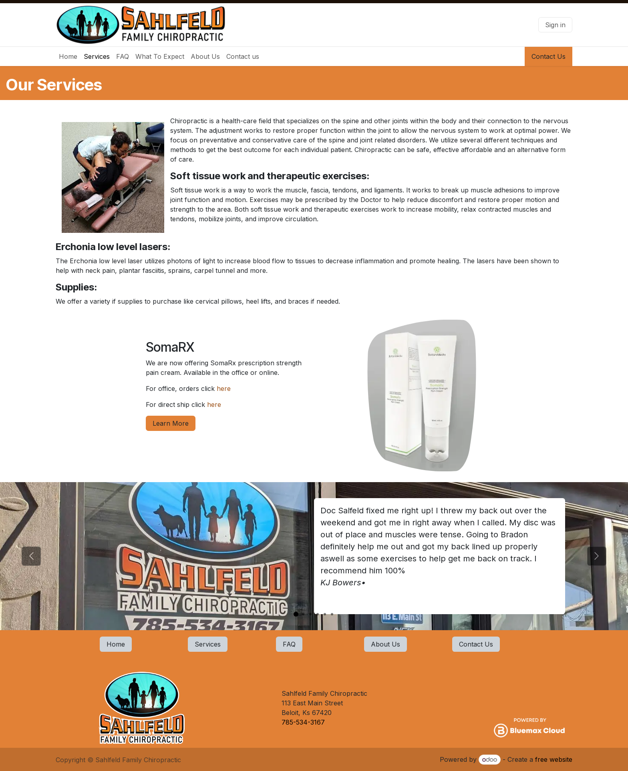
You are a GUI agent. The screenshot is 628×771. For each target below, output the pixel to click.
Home (116, 644)
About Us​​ (385, 644)
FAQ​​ (289, 644)
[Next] (596, 556)
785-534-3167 (304, 722)
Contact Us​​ (476, 644)
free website (553, 759)
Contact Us (548, 56)
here (226, 388)
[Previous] (31, 556)
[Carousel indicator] (296, 614)
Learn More (171, 423)
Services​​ (208, 644)
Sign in (555, 25)
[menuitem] (68, 56)
